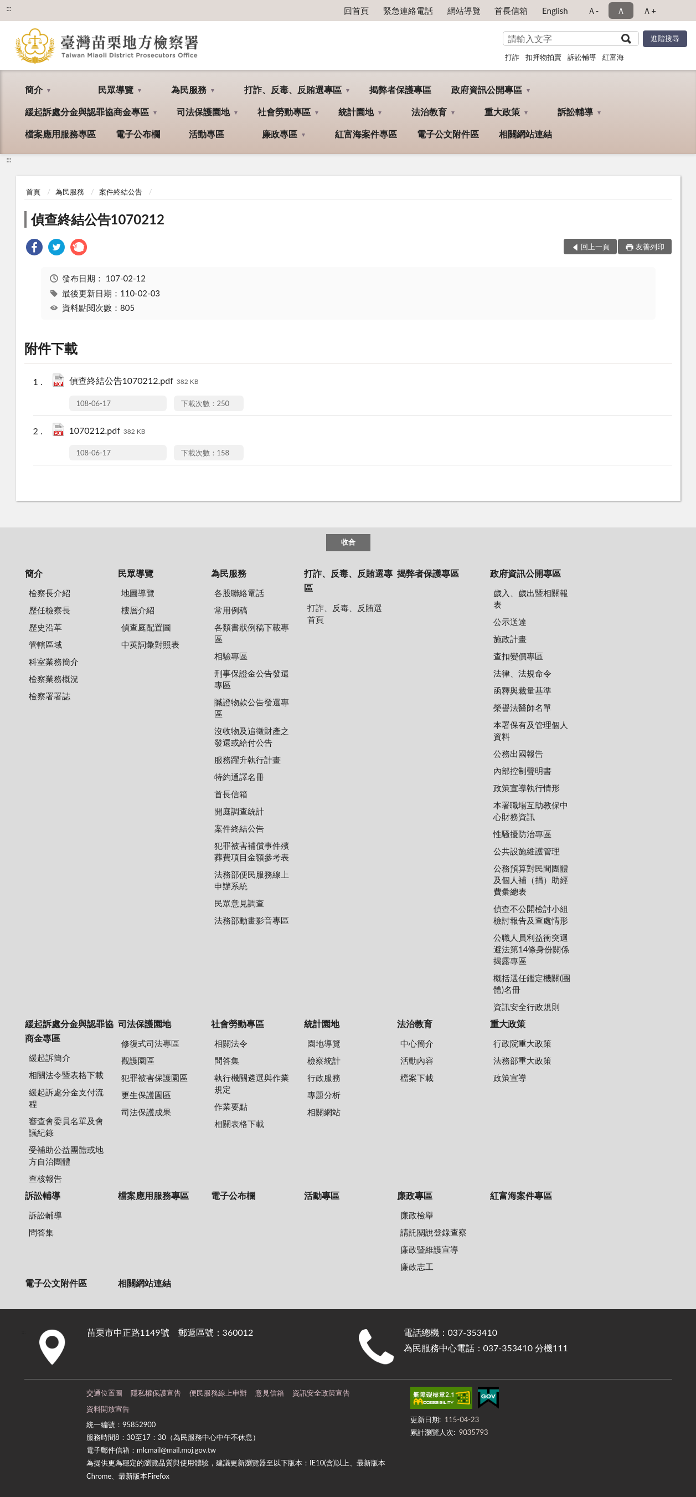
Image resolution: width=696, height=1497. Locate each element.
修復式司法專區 (150, 1043)
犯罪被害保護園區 (154, 1078)
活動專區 (206, 134)
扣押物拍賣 (543, 57)
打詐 (512, 57)
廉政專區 (279, 134)
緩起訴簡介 (49, 1058)
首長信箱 (511, 11)
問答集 (226, 1060)
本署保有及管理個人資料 (530, 730)
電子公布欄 (138, 134)
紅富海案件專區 (366, 134)
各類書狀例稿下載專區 (251, 633)
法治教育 (429, 111)
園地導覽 (324, 1043)
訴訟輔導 (582, 57)
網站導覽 (464, 11)
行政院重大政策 (522, 1043)
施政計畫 (510, 639)
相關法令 (231, 1043)
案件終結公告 (120, 191)
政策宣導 (510, 1078)
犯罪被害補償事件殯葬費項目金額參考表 (251, 851)
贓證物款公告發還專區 (251, 708)
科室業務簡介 (54, 662)
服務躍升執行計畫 (247, 760)
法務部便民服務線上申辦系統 (251, 880)
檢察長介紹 (49, 593)
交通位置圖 (104, 1392)
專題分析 (324, 1095)
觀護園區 (137, 1060)
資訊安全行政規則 (526, 1007)
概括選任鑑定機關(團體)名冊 (531, 983)
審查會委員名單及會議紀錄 (66, 1126)
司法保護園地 (203, 111)
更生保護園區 (146, 1095)
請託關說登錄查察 (433, 1232)
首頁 (33, 191)
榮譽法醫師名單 (522, 707)
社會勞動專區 (284, 111)
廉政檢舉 (417, 1215)
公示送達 (510, 622)
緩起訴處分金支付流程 (66, 1098)
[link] (34, 248)
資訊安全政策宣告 (321, 1392)
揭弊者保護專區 (400, 89)
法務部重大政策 (522, 1060)
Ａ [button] (621, 11)
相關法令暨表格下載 (66, 1075)
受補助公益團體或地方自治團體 (66, 1155)
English (555, 11)
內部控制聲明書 (522, 771)
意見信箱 (269, 1392)
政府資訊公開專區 (486, 89)
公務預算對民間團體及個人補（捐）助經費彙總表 (530, 879)
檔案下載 (417, 1078)
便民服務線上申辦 (218, 1392)
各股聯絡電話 (239, 593)
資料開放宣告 (108, 1408)
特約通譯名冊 (239, 777)
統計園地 (356, 111)
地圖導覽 (137, 593)
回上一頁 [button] (595, 246)
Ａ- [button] (593, 11)
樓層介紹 (137, 610)
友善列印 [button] (650, 246)
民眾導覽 (115, 89)
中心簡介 (417, 1043)
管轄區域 (45, 644)
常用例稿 (231, 610)
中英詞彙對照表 (150, 644)
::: (9, 8)
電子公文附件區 (448, 134)
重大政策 (502, 111)
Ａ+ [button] (649, 11)
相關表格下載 (239, 1124)
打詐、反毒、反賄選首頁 (344, 613)
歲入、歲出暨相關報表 (530, 598)
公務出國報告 (518, 753)
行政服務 (324, 1078)
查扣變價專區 (518, 656)
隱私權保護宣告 (156, 1392)
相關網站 (324, 1112)
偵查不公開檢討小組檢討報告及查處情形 (530, 914)
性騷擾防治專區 (522, 834)
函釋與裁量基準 (522, 690)
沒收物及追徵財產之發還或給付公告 (251, 736)
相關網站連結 (525, 134)
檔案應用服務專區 (60, 134)
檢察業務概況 (54, 679)
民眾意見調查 (239, 903)
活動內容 (417, 1060)
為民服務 (189, 89)
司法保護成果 (146, 1112)
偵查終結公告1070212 (97, 219)
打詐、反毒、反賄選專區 (293, 89)
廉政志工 (417, 1267)
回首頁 (356, 11)
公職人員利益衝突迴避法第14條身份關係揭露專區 (531, 949)
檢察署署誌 (49, 696)
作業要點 (231, 1106)
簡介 (34, 89)
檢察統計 (324, 1060)
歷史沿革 (45, 627)
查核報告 (45, 1178)
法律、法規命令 (522, 673)
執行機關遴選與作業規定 (251, 1083)
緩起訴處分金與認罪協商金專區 (87, 111)
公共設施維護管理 (526, 851)
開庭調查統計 (239, 811)
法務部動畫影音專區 (251, 920)
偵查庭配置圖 (146, 627)
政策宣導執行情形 (526, 788)
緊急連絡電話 (408, 11)
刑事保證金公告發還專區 (251, 679)
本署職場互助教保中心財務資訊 (530, 811)
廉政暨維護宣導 (429, 1249)
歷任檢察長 (49, 610)
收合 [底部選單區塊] (348, 541)
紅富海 (613, 57)
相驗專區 (231, 656)
